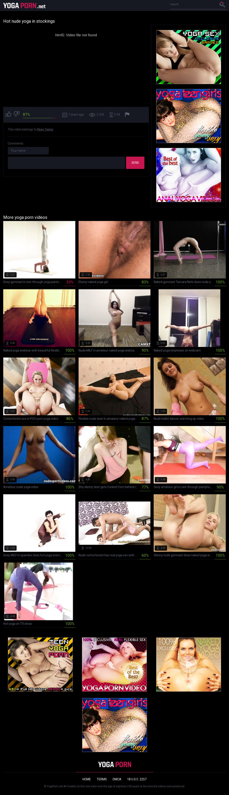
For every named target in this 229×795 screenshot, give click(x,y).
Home (86, 779)
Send (135, 162)
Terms (102, 779)
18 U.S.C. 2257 (137, 779)
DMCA (117, 779)
